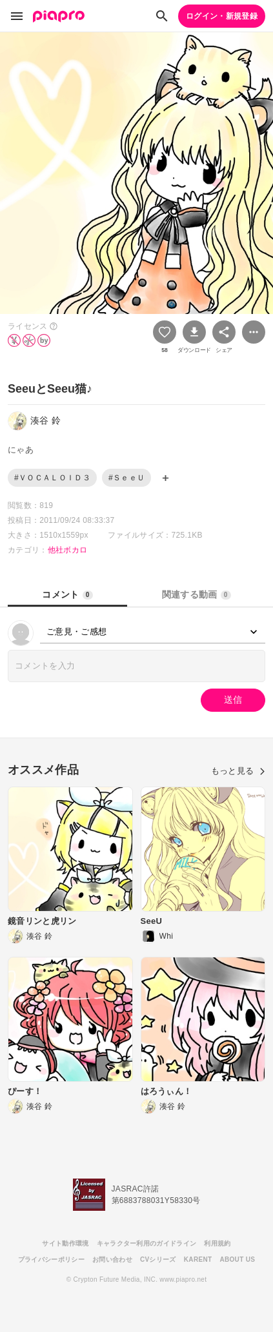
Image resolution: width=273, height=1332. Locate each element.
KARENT (198, 1259)
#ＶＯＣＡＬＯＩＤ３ (52, 477)
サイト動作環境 (65, 1243)
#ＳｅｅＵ (126, 477)
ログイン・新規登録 (222, 16)
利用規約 (217, 1243)
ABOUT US (237, 1259)
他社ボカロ (68, 549)
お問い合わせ (112, 1259)
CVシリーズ (158, 1259)
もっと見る (238, 771)
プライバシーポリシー (51, 1259)
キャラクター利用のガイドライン (147, 1243)
